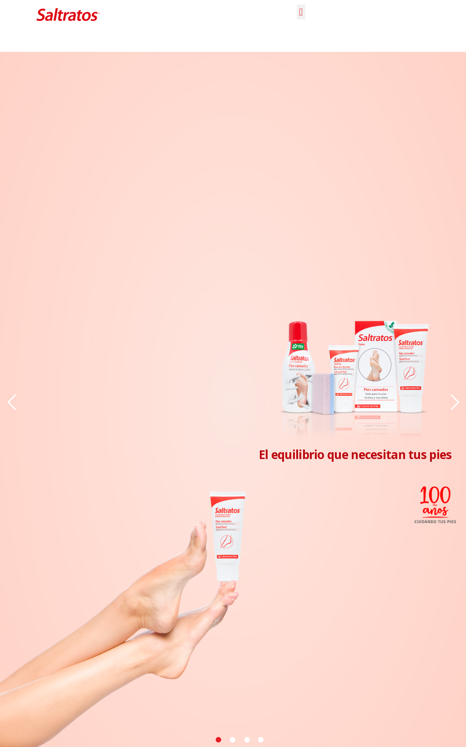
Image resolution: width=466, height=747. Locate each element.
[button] (301, 12)
